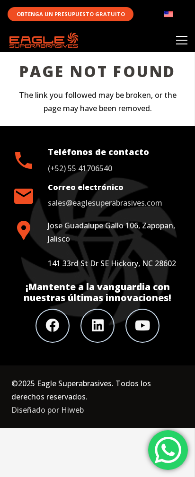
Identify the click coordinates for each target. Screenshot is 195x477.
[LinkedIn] (97, 326)
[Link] (175, 14)
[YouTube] (142, 326)
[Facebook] (52, 326)
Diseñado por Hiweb (47, 410)
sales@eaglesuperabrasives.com (105, 203)
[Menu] (182, 40)
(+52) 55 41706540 (80, 168)
